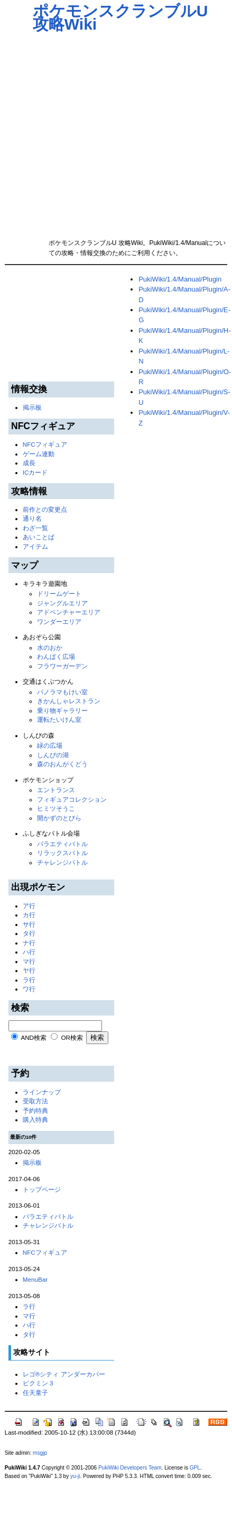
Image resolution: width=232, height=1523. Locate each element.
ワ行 (29, 988)
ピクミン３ (38, 1383)
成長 (29, 462)
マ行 (29, 961)
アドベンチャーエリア (68, 612)
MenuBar (35, 1279)
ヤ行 (29, 970)
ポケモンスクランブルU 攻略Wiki (120, 17)
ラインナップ (42, 1092)
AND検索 (34, 1037)
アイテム (35, 546)
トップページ (42, 1189)
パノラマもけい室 (62, 691)
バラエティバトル (62, 843)
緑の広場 (49, 745)
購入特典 (35, 1119)
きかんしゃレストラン (68, 700)
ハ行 (29, 951)
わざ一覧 (35, 527)
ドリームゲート (59, 593)
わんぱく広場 (56, 656)
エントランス (56, 789)
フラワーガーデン (62, 666)
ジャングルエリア (62, 603)
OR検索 (72, 1037)
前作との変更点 (45, 509)
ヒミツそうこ (56, 808)
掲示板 (32, 407)
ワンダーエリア (59, 621)
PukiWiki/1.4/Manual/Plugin (179, 279)
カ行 (29, 914)
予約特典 (35, 1110)
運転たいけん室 (59, 719)
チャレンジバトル (62, 862)
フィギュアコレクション (72, 799)
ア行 (29, 905)
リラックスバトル (62, 852)
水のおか (49, 647)
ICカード (35, 472)
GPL (195, 1468)
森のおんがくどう (62, 763)
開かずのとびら (59, 817)
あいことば (38, 536)
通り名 (32, 518)
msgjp (40, 1453)
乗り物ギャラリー (62, 710)
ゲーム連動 (38, 453)
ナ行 (29, 942)
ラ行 (29, 979)
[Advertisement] (100, 132)
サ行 (29, 924)
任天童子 (35, 1392)
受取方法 (35, 1101)
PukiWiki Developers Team (130, 1468)
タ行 (29, 933)
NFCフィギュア (45, 444)
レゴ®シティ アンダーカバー (64, 1374)
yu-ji (75, 1476)
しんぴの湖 (53, 754)
